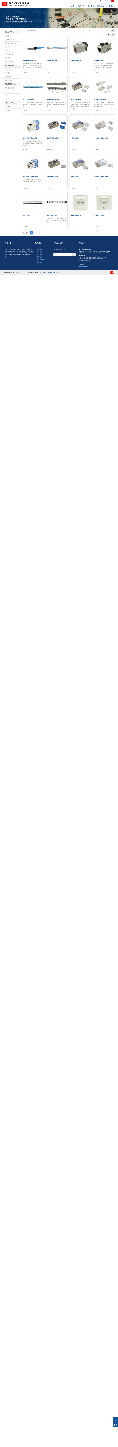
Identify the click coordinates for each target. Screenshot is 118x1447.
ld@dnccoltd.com (83, 266)
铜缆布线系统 (31, 30)
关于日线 (110, 6)
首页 (72, 6)
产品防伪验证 (41, 259)
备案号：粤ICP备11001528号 (51, 272)
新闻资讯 (100, 6)
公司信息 (39, 249)
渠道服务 (39, 262)
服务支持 (91, 6)
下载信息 (39, 257)
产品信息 (81, 6)
